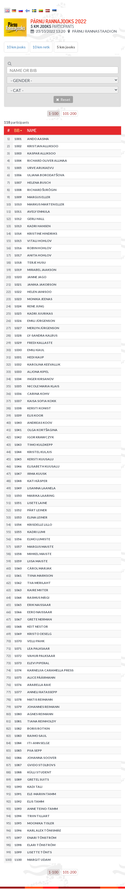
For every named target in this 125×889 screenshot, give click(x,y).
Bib (17, 130)
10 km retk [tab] (41, 47)
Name (31, 130)
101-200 (69, 113)
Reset (63, 99)
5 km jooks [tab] (66, 47)
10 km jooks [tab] (16, 47)
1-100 (53, 113)
